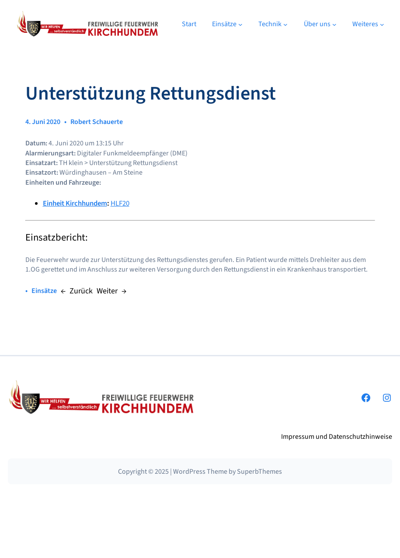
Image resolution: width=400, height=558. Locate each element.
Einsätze (44, 291)
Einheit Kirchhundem (75, 203)
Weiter (107, 291)
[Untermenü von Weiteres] (382, 24)
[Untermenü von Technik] (285, 24)
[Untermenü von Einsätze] (240, 24)
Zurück (81, 291)
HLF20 (120, 203)
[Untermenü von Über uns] (334, 24)
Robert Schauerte (96, 122)
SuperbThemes (259, 471)
